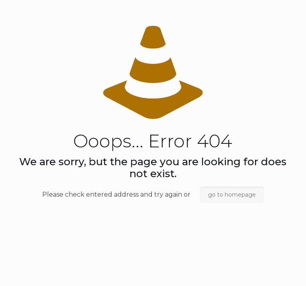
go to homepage (232, 194)
